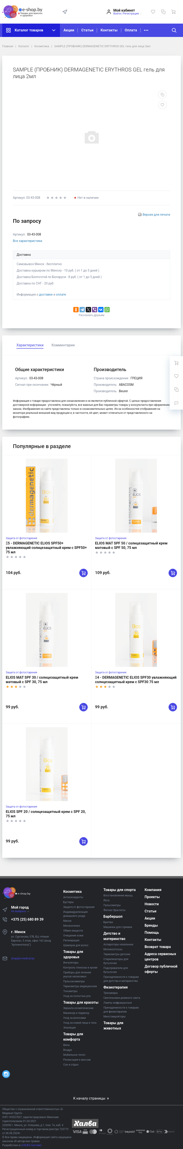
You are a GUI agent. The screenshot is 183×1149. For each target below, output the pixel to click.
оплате (61, 294)
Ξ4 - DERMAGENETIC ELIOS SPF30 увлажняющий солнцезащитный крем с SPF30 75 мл (136, 679)
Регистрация (131, 13)
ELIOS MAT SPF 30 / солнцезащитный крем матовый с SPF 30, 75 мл (42, 679)
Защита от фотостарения (21, 538)
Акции (69, 30)
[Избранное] (153, 11)
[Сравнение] (163, 11)
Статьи (87, 30)
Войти (117, 13)
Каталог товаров (31, 30)
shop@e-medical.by (22, 958)
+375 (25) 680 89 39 (27, 919)
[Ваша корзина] (173, 11)
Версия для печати (156, 214)
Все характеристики (27, 241)
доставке (46, 294)
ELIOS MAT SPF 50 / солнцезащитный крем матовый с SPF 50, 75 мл (131, 545)
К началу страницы (91, 1098)
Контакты (109, 30)
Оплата (131, 30)
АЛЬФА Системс (31, 1145)
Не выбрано (20, 911)
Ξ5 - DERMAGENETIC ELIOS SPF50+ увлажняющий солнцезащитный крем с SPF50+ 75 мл (46, 547)
